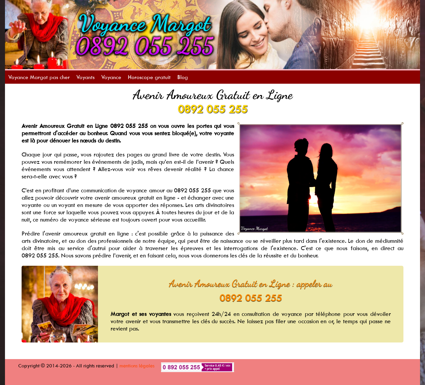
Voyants (85, 77)
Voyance (111, 77)
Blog (182, 77)
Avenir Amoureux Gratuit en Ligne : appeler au (250, 283)
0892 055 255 (212, 109)
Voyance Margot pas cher (39, 77)
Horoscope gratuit (149, 77)
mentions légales (137, 365)
